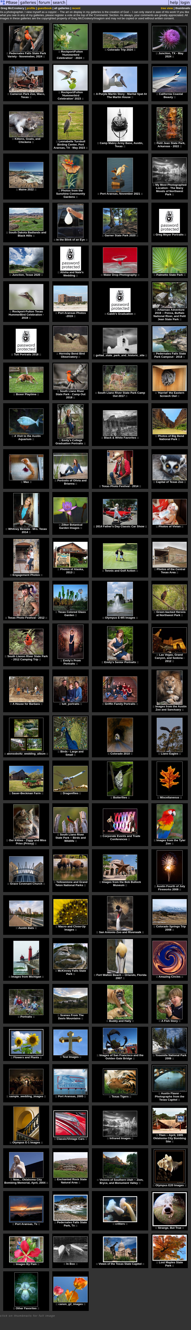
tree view (167, 8)
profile (30, 8)
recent (76, 8)
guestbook (44, 8)
